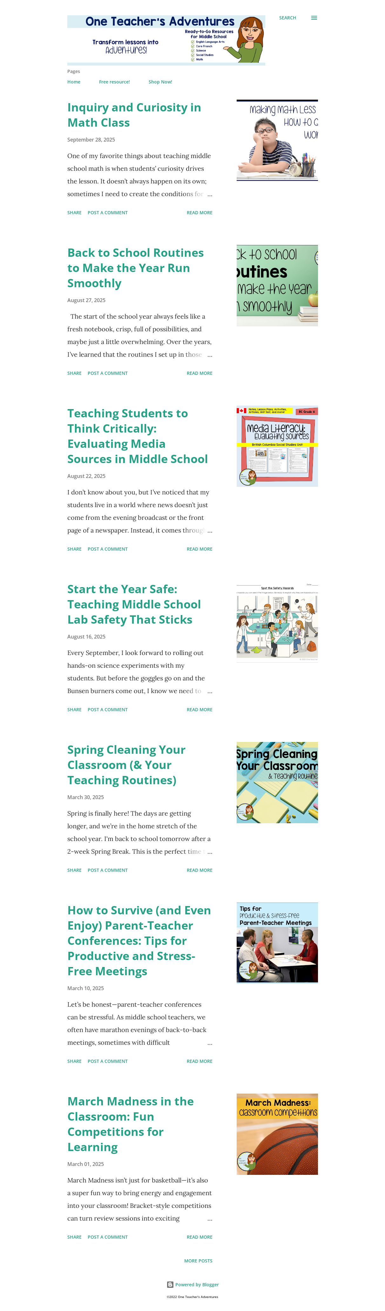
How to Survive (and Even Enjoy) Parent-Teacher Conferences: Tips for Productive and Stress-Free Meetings (139, 940)
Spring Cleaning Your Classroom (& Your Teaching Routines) (126, 765)
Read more (200, 212)
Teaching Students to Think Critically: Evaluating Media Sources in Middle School (137, 436)
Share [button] (74, 212)
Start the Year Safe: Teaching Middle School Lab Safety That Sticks (134, 604)
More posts (198, 1261)
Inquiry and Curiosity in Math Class (134, 114)
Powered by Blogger (192, 1284)
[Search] (287, 18)
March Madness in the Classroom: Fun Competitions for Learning (130, 1124)
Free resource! (114, 82)
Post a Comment (108, 212)
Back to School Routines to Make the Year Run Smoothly (135, 268)
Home (73, 82)
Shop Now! (160, 82)
